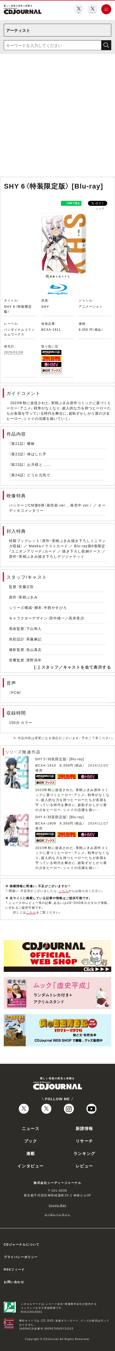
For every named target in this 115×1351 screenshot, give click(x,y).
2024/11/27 (98, 823)
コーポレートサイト (57, 1214)
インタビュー (30, 1166)
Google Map (57, 1205)
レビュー (84, 1166)
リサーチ (84, 1141)
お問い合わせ (14, 1282)
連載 (30, 1153)
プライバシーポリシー (21, 1257)
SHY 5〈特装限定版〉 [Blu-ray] (59, 758)
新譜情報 (84, 1128)
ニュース (30, 1128)
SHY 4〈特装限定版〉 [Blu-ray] (59, 816)
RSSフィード (14, 1269)
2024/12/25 (98, 765)
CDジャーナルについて (22, 1244)
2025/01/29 (13, 352)
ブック (30, 1141)
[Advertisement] (56, 116)
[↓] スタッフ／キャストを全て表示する (72, 667)
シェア (100, 208)
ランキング (84, 1153)
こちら (64, 890)
